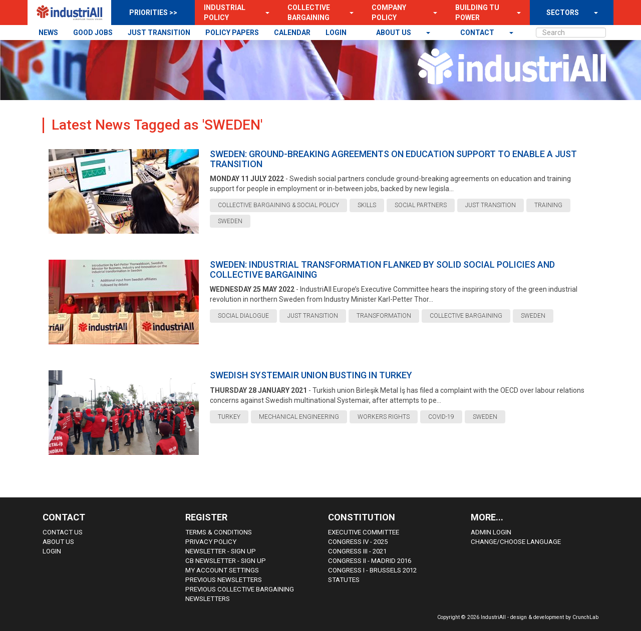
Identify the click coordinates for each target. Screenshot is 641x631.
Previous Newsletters (223, 579)
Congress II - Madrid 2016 (369, 560)
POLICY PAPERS (232, 33)
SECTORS (562, 13)
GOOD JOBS (93, 33)
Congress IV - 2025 (358, 541)
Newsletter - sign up (220, 551)
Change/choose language (516, 541)
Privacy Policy (210, 541)
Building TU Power (477, 13)
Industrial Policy (224, 13)
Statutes (344, 579)
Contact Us (63, 532)
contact (478, 33)
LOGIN (336, 33)
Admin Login (491, 532)
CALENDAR (292, 33)
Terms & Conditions (218, 532)
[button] (264, 12)
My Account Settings (222, 570)
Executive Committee (363, 532)
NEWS (48, 33)
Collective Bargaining (308, 13)
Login (52, 551)
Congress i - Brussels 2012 (372, 570)
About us (394, 33)
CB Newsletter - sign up (225, 560)
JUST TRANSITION (159, 33)
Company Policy (389, 13)
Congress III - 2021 (357, 551)
